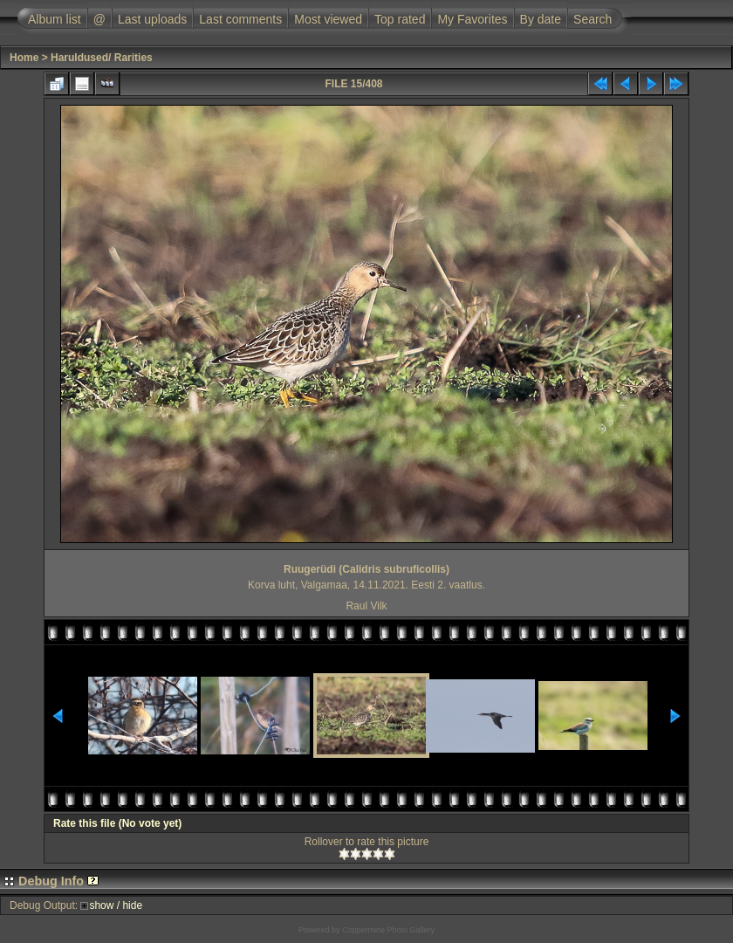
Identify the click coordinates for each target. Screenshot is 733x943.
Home (24, 58)
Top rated (399, 19)
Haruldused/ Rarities (102, 58)
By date (540, 19)
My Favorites (472, 19)
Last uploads (152, 19)
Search (592, 19)
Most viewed (328, 19)
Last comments (240, 19)
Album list (54, 19)
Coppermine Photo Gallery (388, 930)
